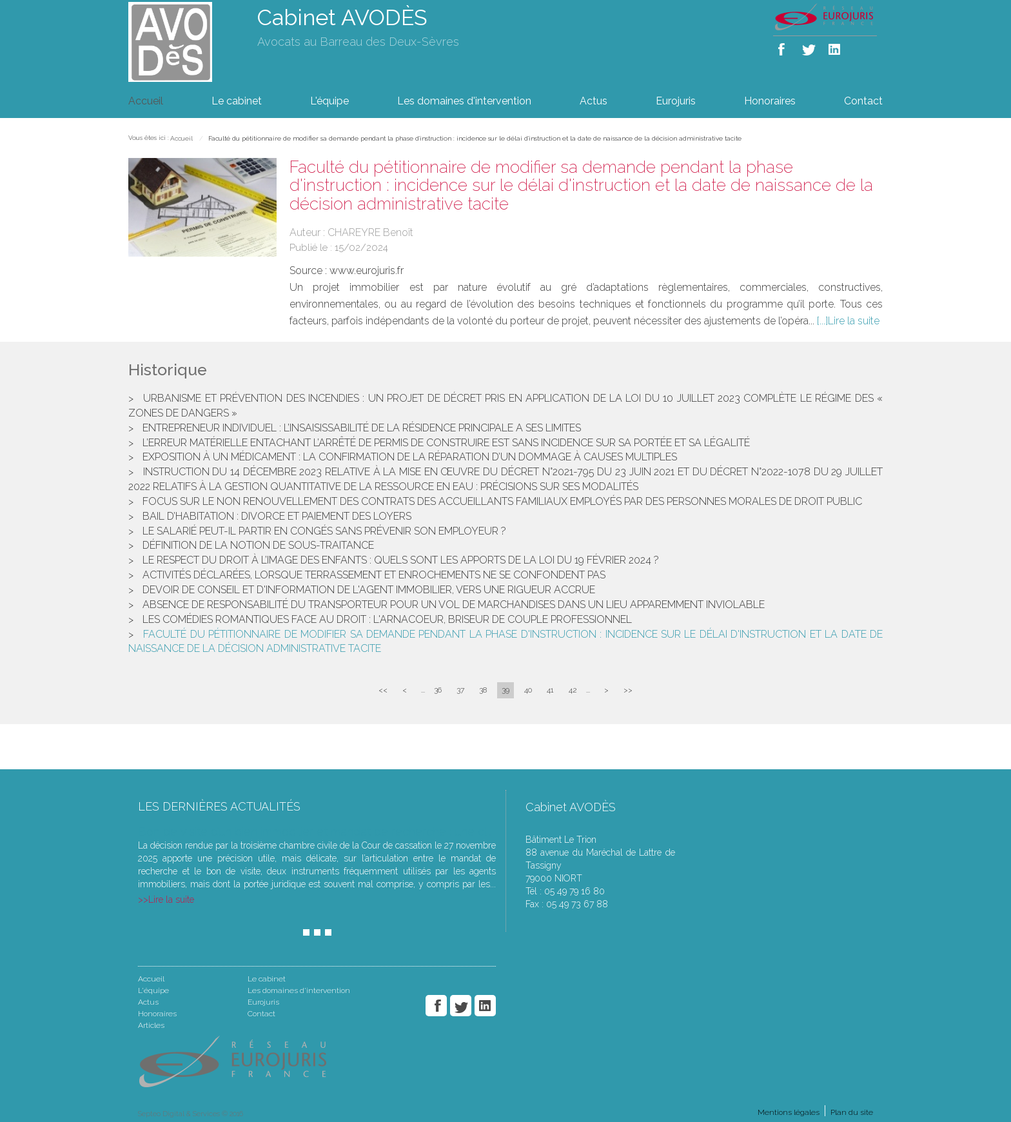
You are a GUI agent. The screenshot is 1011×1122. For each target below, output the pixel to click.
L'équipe (329, 101)
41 (550, 689)
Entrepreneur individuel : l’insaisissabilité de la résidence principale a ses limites (361, 428)
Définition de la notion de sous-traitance (258, 545)
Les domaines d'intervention (464, 101)
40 (528, 689)
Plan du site (851, 1112)
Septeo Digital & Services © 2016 (190, 1114)
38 (483, 689)
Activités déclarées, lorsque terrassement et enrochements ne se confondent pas (373, 575)
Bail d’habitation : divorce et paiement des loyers (276, 516)
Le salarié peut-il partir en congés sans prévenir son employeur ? (324, 531)
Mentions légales (789, 1112)
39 (505, 689)
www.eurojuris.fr (366, 270)
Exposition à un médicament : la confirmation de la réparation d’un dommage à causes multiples (409, 457)
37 (460, 689)
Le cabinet (236, 101)
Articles (151, 1025)
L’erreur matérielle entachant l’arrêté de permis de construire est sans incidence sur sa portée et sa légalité (446, 443)
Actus (593, 101)
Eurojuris (676, 101)
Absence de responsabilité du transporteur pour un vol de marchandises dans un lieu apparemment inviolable (453, 604)
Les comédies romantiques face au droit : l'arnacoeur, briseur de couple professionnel (387, 619)
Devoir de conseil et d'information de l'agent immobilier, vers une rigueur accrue (368, 590)
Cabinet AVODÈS (342, 17)
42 (573, 689)
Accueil (145, 101)
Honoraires (770, 101)
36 (438, 689)
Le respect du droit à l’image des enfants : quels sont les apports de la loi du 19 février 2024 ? (400, 560)
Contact (863, 101)
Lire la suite (853, 321)
